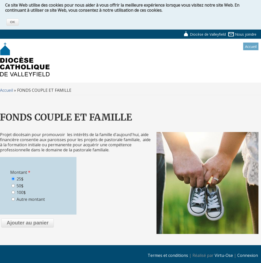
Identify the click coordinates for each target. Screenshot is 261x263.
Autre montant (31, 199)
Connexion (247, 255)
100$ (21, 192)
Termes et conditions (168, 255)
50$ (20, 186)
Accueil (251, 46)
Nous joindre (245, 34)
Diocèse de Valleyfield (208, 34)
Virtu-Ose (224, 255)
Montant (20, 172)
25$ (20, 179)
